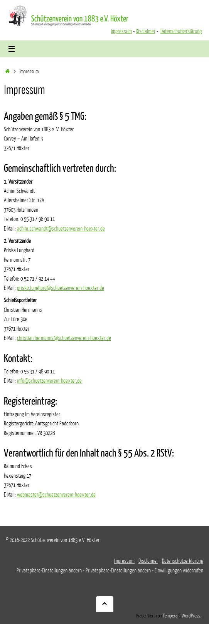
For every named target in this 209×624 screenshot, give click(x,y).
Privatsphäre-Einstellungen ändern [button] (49, 570)
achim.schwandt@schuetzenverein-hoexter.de (60, 229)
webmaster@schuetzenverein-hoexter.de (56, 495)
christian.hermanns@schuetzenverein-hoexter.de (64, 338)
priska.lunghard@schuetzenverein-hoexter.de (60, 288)
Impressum (121, 31)
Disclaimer (145, 31)
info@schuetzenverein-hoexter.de (49, 381)
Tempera (170, 616)
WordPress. (191, 616)
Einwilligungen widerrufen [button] (179, 570)
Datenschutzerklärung (181, 31)
